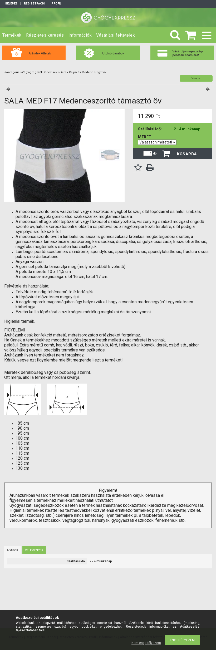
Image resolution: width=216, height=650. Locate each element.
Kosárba (187, 154)
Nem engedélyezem (146, 643)
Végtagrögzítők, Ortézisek (39, 72)
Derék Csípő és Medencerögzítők (83, 72)
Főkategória (11, 72)
